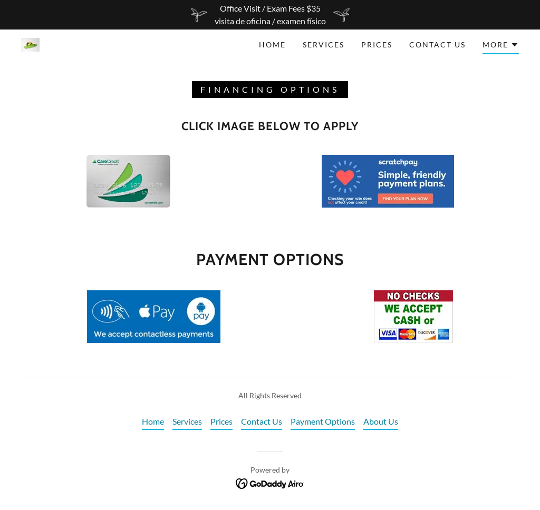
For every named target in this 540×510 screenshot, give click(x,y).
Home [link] (272, 44)
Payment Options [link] (323, 421)
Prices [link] (376, 44)
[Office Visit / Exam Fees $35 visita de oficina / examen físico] (270, 14)
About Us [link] (380, 421)
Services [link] (323, 44)
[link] (30, 43)
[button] (501, 46)
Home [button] (153, 421)
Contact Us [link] (437, 44)
